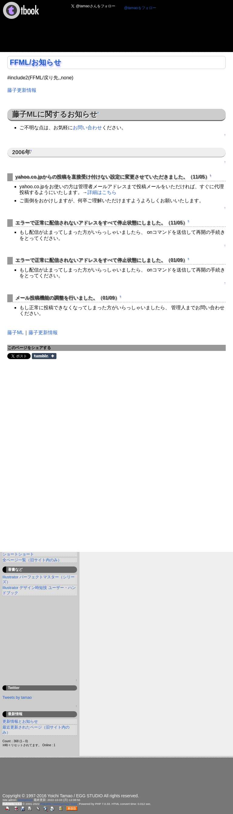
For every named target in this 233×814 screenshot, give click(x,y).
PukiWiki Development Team (58, 803)
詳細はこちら (101, 192)
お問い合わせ (87, 127)
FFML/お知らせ (35, 62)
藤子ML (15, 332)
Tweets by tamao (17, 697)
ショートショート (18, 554)
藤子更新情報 (21, 90)
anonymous (25, 800)
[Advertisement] (112, 37)
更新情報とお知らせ (20, 721)
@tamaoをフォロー (140, 8)
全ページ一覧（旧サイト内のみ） (32, 560)
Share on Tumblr (44, 356)
